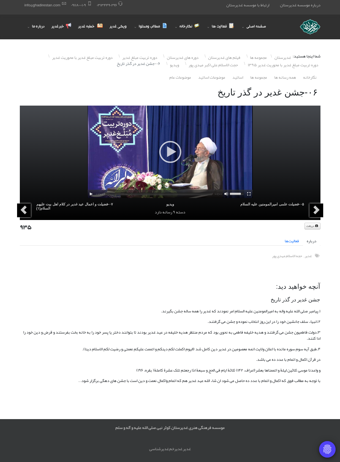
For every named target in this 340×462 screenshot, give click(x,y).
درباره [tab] (311, 241)
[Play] (91, 194)
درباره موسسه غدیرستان (300, 5)
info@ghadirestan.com (43, 5)
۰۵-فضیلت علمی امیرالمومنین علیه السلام (272, 204)
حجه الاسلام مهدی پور (287, 256)
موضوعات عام (180, 77)
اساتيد (237, 77)
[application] (170, 152)
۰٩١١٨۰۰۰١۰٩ (78, 5)
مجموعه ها (258, 77)
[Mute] (226, 194)
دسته (180, 212)
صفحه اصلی (256, 27)
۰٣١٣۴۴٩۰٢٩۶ (107, 5)
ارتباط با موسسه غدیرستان (247, 5)
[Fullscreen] (249, 194)
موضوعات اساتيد (211, 77)
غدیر (308, 256)
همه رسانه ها (285, 77)
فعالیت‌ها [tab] (292, 241)
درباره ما (38, 27)
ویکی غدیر (118, 27)
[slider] (158, 194)
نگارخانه (310, 77)
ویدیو (170, 204)
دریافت (312, 226)
